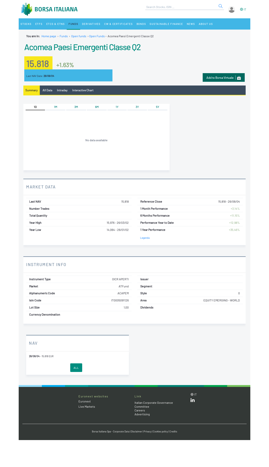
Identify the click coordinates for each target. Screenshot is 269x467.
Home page (48, 36)
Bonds (141, 23)
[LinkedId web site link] (193, 401)
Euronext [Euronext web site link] (84, 401)
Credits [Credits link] (173, 431)
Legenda (145, 237)
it (245, 9)
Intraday (62, 90)
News (191, 23)
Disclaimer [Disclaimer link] (136, 431)
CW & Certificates (118, 23)
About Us (206, 23)
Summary (31, 90)
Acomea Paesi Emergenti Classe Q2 (82, 47)
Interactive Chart (82, 90)
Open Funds (97, 36)
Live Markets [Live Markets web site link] (86, 406)
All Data (47, 90)
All (76, 367)
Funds (73, 23)
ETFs (39, 23)
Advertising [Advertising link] (142, 414)
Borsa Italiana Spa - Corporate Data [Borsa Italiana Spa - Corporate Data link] (110, 431)
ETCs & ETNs (55, 23)
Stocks (26, 23)
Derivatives (91, 23)
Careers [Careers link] (139, 410)
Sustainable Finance (166, 23)
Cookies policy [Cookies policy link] (160, 431)
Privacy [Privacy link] (147, 431)
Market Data (41, 186)
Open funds (78, 36)
